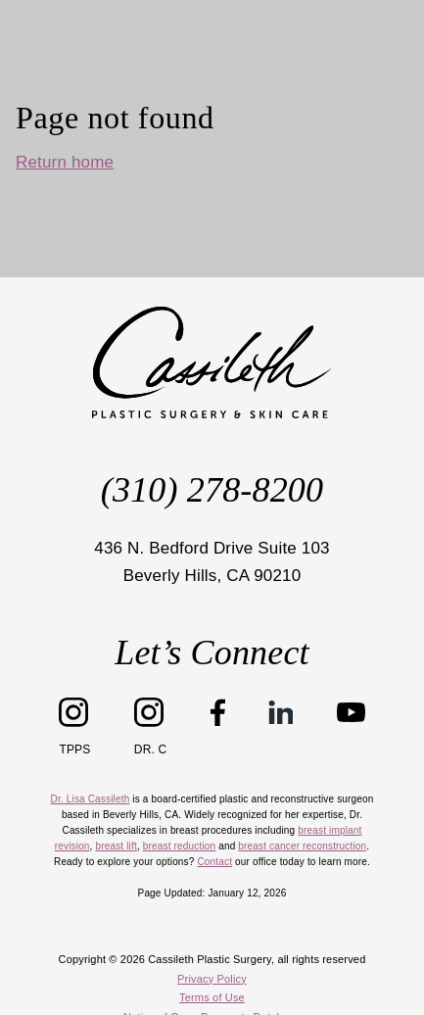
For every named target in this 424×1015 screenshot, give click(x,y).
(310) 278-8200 (212, 490)
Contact (214, 861)
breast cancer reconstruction (302, 846)
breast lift (115, 846)
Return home (65, 162)
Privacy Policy (212, 979)
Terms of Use (212, 997)
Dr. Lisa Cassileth (90, 799)
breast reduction (179, 846)
